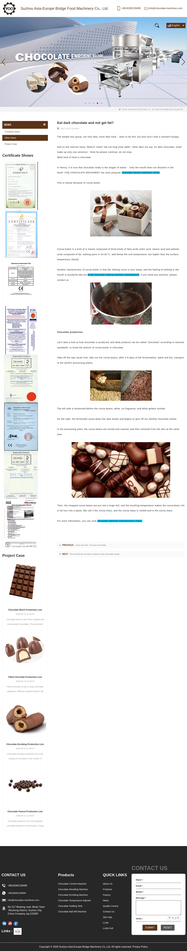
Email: (139, 886)
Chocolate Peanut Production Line (25, 811)
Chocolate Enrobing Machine (73, 895)
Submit (148, 928)
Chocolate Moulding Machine (73, 889)
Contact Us (132, 25)
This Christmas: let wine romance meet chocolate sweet (94, 554)
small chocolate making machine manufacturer (113, 275)
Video (77, 25)
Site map (108, 917)
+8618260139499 (131, 8)
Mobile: (140, 892)
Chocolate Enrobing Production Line (25, 744)
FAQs (92, 25)
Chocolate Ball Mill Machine (72, 911)
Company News (12, 131)
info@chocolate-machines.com (165, 8)
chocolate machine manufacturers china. (119, 521)
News (43, 25)
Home (9, 25)
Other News (142, 109)
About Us (108, 883)
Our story (60, 25)
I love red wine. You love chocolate (90, 545)
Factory (107, 895)
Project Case (11, 144)
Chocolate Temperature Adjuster (74, 900)
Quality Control (111, 906)
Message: (141, 898)
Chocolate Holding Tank (70, 906)
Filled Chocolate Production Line (25, 677)
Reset (169, 928)
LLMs (106, 922)
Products (26, 25)
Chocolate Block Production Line (25, 610)
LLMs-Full (108, 928)
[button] (85, 103)
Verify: (139, 918)
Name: (139, 880)
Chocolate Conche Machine (72, 883)
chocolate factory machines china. (141, 172)
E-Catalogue (111, 25)
